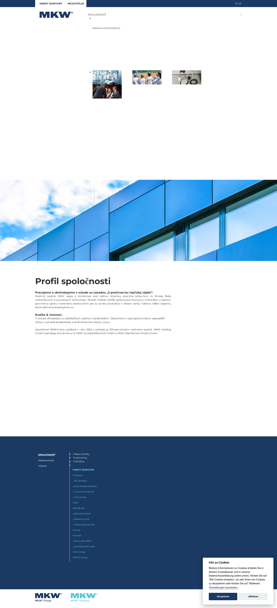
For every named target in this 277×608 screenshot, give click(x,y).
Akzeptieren (223, 596)
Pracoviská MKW (82, 540)
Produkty (77, 475)
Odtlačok (78, 461)
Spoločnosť (78, 508)
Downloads (80, 497)
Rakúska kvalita (82, 513)
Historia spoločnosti (84, 524)
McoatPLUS (76, 3)
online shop (79, 551)
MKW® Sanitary (51, 3)
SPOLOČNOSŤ (97, 14)
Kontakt (77, 535)
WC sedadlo (80, 480)
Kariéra (76, 530)
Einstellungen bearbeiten (223, 587)
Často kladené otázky (85, 486)
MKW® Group (80, 557)
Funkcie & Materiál (84, 491)
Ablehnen (253, 596)
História (115, 28)
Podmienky (80, 457)
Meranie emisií (101, 28)
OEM (75, 502)
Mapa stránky (81, 454)
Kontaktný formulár (84, 546)
